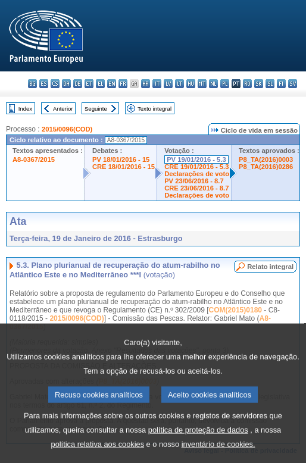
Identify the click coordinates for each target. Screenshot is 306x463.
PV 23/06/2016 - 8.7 (194, 180)
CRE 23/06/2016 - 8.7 (196, 188)
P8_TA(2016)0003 (266, 159)
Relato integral (270, 266)
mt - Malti (202, 83)
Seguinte (96, 108)
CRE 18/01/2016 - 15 (123, 166)
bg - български (32, 83)
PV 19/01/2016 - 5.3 (196, 159)
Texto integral (154, 108)
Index (25, 108)
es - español (43, 83)
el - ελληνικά (100, 83)
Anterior (63, 108)
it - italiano (156, 83)
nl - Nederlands (213, 83)
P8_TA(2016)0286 (266, 166)
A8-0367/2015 (34, 159)
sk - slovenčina (258, 83)
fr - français (122, 83)
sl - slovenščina (270, 83)
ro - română (247, 83)
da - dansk (66, 83)
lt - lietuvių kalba (179, 83)
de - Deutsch (77, 83)
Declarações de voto (196, 173)
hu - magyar (190, 83)
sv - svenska (292, 83)
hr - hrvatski (145, 83)
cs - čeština (55, 83)
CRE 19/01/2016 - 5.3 (196, 166)
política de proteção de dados (198, 447)
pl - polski (224, 83)
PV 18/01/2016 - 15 (120, 159)
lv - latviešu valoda (168, 83)
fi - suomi (281, 83)
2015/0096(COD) (67, 129)
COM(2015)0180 (235, 310)
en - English (111, 83)
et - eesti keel (89, 83)
